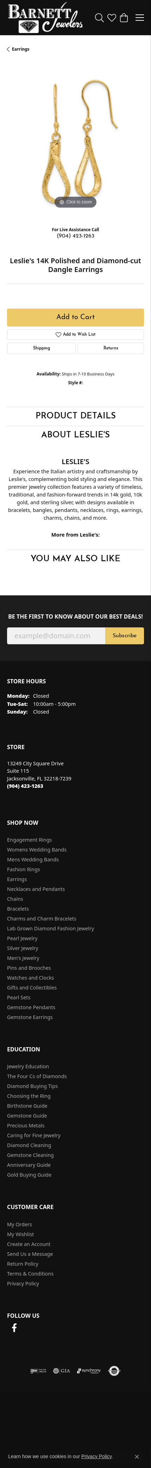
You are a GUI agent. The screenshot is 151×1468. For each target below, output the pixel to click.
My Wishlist (20, 1234)
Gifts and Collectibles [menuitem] (32, 987)
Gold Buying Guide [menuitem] (29, 1174)
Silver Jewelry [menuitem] (22, 948)
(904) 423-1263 (75, 236)
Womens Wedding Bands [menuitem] (37, 849)
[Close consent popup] (137, 1457)
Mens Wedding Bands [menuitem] (33, 859)
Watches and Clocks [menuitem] (30, 977)
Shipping (41, 348)
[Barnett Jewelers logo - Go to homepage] (45, 17)
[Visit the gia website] (61, 1371)
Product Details (76, 416)
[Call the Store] (25, 786)
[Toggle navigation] (139, 17)
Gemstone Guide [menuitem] (27, 1115)
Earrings (21, 49)
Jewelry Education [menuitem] (28, 1066)
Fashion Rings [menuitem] (23, 869)
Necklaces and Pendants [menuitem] (36, 889)
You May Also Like (75, 559)
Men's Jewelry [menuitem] (23, 958)
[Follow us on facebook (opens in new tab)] (14, 1328)
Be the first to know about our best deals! (75, 616)
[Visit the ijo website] (38, 1371)
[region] (75, 142)
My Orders (19, 1224)
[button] (99, 18)
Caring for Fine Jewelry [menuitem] (34, 1135)
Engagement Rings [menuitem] (29, 839)
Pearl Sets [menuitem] (18, 997)
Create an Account (28, 1244)
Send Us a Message (30, 1254)
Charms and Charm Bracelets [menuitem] (41, 918)
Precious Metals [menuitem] (25, 1125)
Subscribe (125, 636)
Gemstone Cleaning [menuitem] (30, 1155)
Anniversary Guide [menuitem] (29, 1165)
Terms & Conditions (30, 1273)
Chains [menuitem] (15, 899)
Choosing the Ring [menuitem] (29, 1096)
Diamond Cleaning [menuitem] (29, 1145)
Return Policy (22, 1263)
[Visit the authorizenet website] (114, 1371)
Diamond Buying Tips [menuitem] (32, 1086)
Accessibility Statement (103, 1421)
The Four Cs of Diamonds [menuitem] (37, 1076)
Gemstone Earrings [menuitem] (30, 1017)
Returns (110, 348)
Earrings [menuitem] (17, 879)
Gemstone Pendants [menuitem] (31, 1007)
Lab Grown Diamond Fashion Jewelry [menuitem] (50, 928)
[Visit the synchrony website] (88, 1371)
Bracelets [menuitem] (18, 908)
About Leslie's (75, 435)
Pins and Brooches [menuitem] (29, 967)
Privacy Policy (23, 1283)
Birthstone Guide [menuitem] (27, 1105)
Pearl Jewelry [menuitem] (22, 938)
